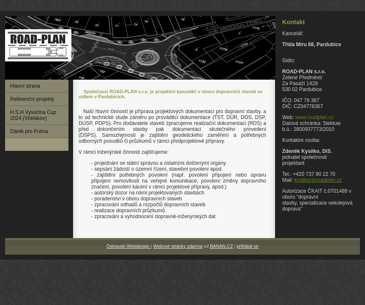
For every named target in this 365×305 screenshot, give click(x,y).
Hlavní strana (25, 86)
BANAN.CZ (221, 246)
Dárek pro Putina (29, 131)
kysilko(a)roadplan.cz (318, 180)
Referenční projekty (32, 99)
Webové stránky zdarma (177, 246)
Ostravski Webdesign (128, 246)
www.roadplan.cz (314, 117)
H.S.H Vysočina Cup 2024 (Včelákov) (33, 115)
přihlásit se (248, 246)
